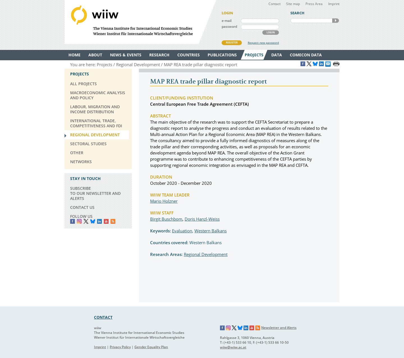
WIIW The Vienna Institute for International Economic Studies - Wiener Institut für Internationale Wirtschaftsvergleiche (140, 22)
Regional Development (206, 254)
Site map (293, 3)
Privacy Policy (120, 347)
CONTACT (103, 317)
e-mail (226, 20)
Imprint (333, 3)
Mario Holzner (164, 201)
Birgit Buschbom (166, 219)
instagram (79, 221)
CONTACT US (82, 207)
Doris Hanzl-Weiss (202, 219)
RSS (113, 221)
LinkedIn (99, 221)
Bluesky (92, 221)
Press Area (314, 3)
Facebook (72, 221)
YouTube (106, 221)
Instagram (228, 328)
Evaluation (182, 231)
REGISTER (232, 42)
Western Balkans (210, 231)
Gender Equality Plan (151, 347)
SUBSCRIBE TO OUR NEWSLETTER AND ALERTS (95, 193)
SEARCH (335, 21)
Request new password (263, 43)
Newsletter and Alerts (279, 327)
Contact (274, 3)
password (229, 26)
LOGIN (271, 32)
